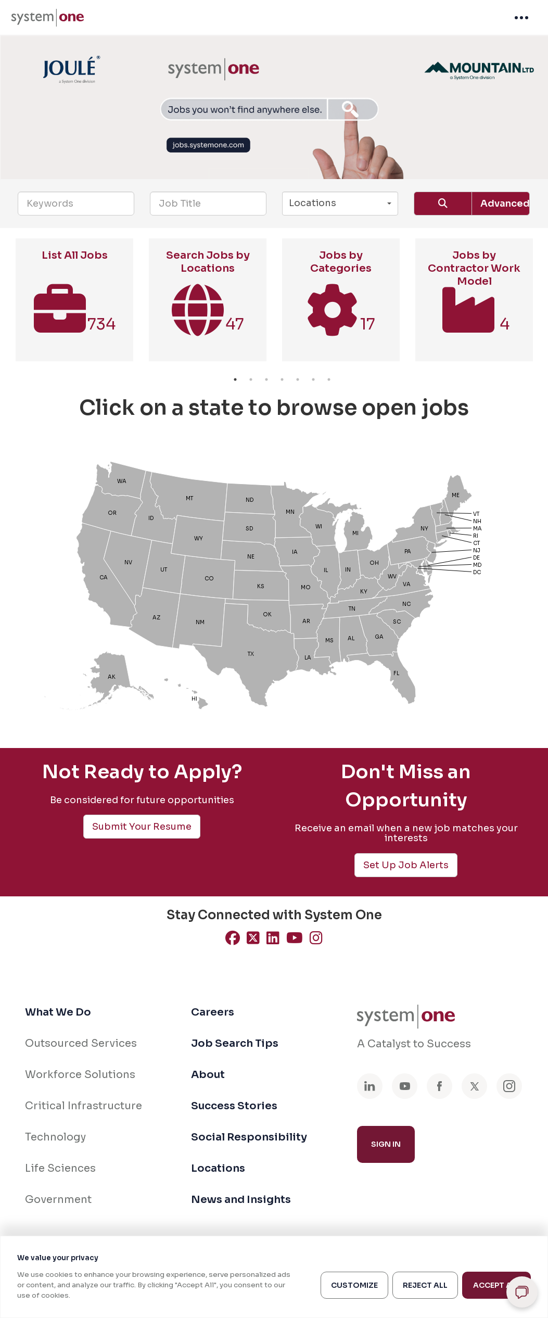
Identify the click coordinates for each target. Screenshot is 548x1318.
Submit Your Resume (142, 826)
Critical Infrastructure (83, 1105)
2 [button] (251, 379)
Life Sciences (60, 1168)
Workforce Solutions (80, 1074)
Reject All (425, 1285)
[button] (340, 204)
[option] (74, 305)
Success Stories (234, 1105)
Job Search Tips (234, 1043)
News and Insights (241, 1199)
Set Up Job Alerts (406, 865)
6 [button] (313, 379)
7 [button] (329, 379)
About (208, 1074)
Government (58, 1199)
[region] (274, 1277)
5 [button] (297, 379)
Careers (212, 1012)
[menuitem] (47, 18)
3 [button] (266, 379)
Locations (218, 1168)
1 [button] (235, 379)
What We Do (58, 1012)
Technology (55, 1137)
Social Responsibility (249, 1137)
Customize (354, 1285)
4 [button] (282, 379)
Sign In (386, 1144)
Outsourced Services (81, 1043)
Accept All (496, 1285)
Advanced (505, 203)
